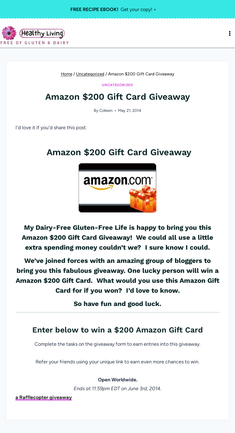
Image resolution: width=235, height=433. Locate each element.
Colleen (106, 110)
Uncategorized (117, 85)
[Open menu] (230, 33)
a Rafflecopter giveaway (43, 397)
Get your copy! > (113, 9)
